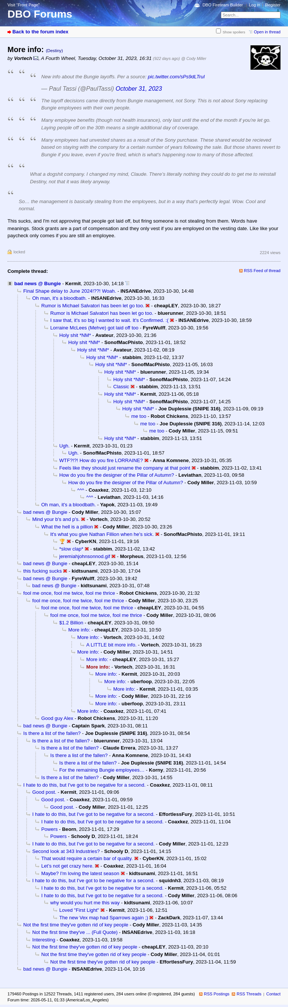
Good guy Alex (57, 718)
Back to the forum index (40, 31)
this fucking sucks (42, 571)
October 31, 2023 (139, 88)
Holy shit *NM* (75, 335)
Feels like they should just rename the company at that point (124, 468)
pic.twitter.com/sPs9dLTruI (176, 76)
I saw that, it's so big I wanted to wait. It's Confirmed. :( (109, 320)
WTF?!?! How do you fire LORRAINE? (101, 460)
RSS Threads (249, 994)
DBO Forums (40, 14)
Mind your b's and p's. (56, 519)
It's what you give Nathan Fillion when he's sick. (102, 534)
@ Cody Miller (193, 58)
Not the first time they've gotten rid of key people (75, 925)
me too (138, 416)
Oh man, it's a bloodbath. (59, 298)
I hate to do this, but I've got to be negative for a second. (84, 785)
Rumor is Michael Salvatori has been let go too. (92, 305)
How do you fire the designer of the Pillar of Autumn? (116, 475)
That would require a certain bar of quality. (87, 858)
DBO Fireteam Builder (222, 5)
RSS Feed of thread (262, 270)
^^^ (80, 490)
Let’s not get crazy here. (67, 866)
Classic (121, 386)
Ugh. (64, 446)
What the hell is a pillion (67, 527)
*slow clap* (71, 549)
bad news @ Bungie (37, 283)
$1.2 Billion (71, 622)
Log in (254, 5)
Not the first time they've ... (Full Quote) (75, 932)
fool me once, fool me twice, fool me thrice (69, 593)
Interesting (43, 940)
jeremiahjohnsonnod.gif (84, 556)
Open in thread (267, 32)
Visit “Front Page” (24, 5)
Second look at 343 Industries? (66, 851)
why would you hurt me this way (85, 902)
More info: (79, 630)
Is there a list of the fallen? (52, 733)
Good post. (44, 792)
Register (272, 5)
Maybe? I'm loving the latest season (80, 873)
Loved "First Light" (79, 910)
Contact (273, 994)
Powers (49, 829)
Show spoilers (234, 32)
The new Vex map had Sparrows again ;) (103, 917)
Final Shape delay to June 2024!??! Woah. (69, 291)
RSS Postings (217, 994)
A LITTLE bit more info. (111, 645)
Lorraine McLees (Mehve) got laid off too (94, 328)
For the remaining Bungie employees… (101, 770)
